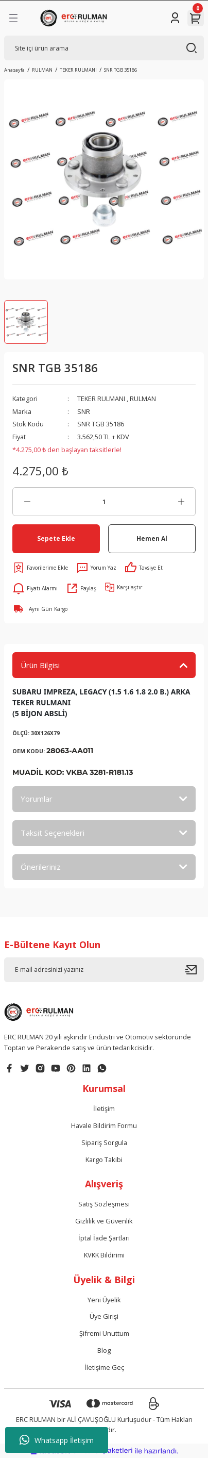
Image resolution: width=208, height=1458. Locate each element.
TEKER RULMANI (101, 398)
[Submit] (194, 969)
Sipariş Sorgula (104, 1142)
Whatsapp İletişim (57, 1440)
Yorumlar (37, 798)
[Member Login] (175, 18)
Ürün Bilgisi (40, 665)
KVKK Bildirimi (104, 1255)
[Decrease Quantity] (27, 502)
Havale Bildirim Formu (104, 1125)
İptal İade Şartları (104, 1237)
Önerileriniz (41, 866)
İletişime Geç (104, 1367)
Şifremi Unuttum (104, 1333)
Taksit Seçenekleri (52, 832)
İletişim (104, 1108)
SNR (83, 411)
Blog (104, 1350)
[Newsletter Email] (104, 969)
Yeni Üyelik (104, 1299)
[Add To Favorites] (40, 567)
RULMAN (143, 398)
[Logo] (75, 18)
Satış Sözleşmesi (104, 1203)
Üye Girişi (104, 1316)
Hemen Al (151, 538)
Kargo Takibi (104, 1159)
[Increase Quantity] (181, 502)
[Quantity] (104, 502)
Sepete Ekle (56, 538)
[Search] (104, 48)
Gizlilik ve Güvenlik (104, 1220)
